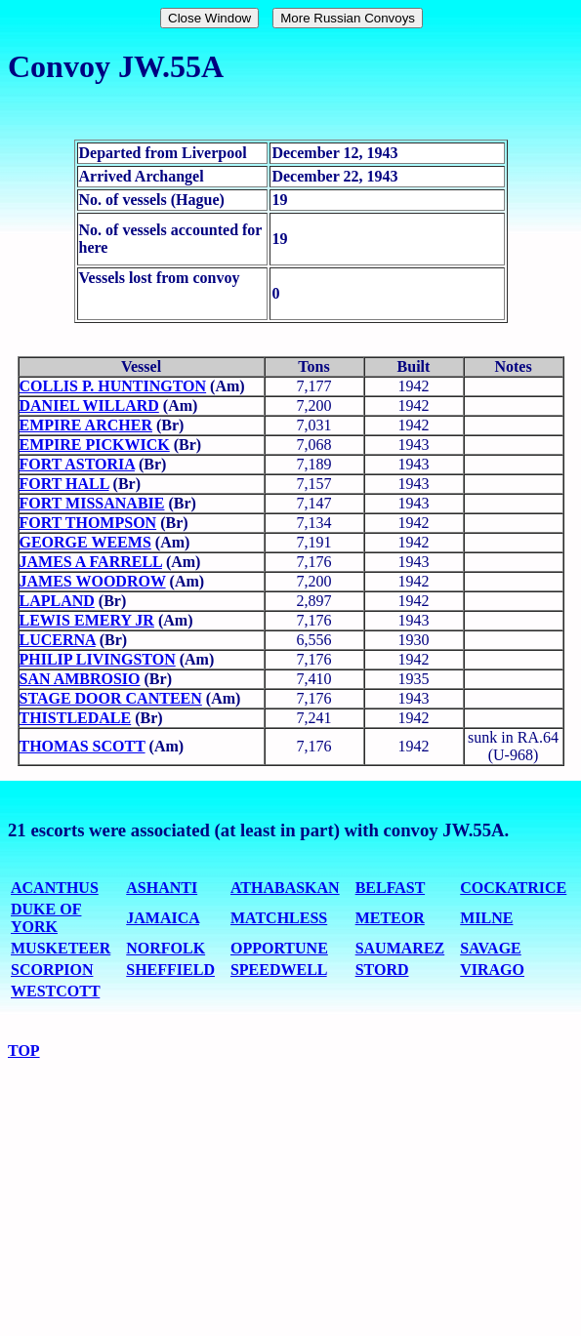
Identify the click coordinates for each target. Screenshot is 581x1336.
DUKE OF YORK (46, 918)
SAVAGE (490, 948)
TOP (24, 1050)
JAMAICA (162, 918)
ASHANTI (161, 887)
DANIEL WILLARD (89, 405)
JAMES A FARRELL (91, 561)
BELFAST (390, 887)
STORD (382, 969)
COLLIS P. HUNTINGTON (113, 386)
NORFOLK (165, 948)
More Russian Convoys (347, 18)
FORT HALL (64, 483)
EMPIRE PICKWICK (95, 444)
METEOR (390, 918)
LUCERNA (58, 639)
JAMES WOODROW (93, 581)
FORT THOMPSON (88, 522)
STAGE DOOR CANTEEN (111, 698)
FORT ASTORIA (77, 464)
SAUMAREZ (400, 948)
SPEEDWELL (278, 969)
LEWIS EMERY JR (87, 620)
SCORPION (52, 969)
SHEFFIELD (170, 969)
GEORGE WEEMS (85, 542)
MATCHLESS (278, 918)
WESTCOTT (55, 991)
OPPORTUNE (279, 948)
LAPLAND (57, 600)
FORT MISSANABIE (92, 503)
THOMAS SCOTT (82, 746)
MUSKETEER (60, 948)
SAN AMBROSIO (80, 678)
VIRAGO (492, 969)
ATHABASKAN (285, 887)
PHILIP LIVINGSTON (98, 659)
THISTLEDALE (76, 717)
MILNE (486, 918)
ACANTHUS (55, 887)
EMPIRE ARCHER (86, 425)
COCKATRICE (513, 887)
